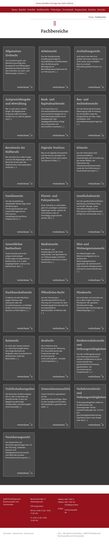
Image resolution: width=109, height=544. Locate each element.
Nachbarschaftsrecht (18, 292)
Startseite (7, 533)
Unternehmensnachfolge (57, 388)
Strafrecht (47, 340)
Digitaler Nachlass (53, 147)
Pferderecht (84, 292)
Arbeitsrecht (49, 51)
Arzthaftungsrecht (88, 51)
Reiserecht (12, 340)
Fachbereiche (43, 9)
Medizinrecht (49, 244)
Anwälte (31, 9)
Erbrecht (82, 147)
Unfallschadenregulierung (22, 388)
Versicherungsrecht (17, 437)
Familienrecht (14, 195)
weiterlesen (24, 87)
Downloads (68, 9)
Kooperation (81, 9)
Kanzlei (22, 9)
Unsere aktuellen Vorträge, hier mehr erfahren (54, 3)
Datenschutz (18, 533)
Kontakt (101, 9)
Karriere (92, 9)
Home (14, 9)
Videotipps (56, 9)
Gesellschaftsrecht (88, 195)
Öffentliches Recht (53, 292)
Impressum (29, 533)
